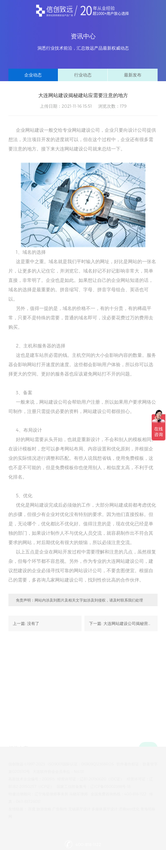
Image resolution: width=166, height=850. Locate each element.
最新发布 (132, 74)
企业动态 (33, 74)
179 (123, 106)
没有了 (33, 623)
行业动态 (83, 74)
